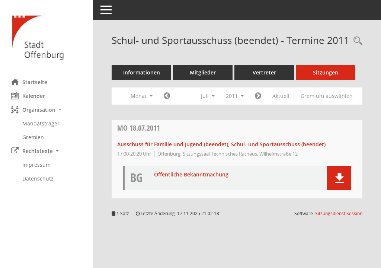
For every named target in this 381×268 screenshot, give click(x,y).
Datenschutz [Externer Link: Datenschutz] (38, 178)
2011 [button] (235, 95)
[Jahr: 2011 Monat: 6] (167, 96)
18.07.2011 (138, 128)
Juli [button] (208, 95)
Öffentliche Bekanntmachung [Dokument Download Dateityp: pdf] (191, 175)
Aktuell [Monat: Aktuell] (280, 95)
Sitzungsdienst (338, 213)
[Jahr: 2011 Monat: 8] (258, 96)
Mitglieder (203, 72)
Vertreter (264, 72)
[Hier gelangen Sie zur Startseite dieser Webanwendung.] (46, 36)
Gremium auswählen (327, 95)
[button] (46, 110)
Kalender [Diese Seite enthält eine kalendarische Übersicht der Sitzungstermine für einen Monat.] (28, 95)
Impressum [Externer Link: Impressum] (36, 164)
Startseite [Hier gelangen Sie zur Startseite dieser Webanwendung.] (29, 82)
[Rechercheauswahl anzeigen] (356, 41)
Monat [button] (142, 95)
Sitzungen (325, 72)
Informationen (141, 72)
